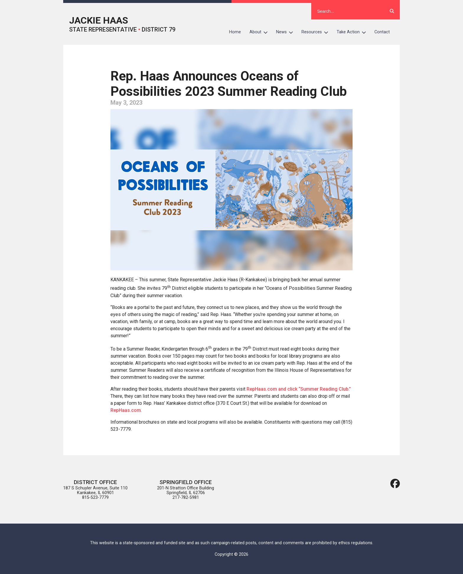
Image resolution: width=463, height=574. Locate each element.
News (286, 32)
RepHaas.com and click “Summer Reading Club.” (299, 389)
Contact (382, 31)
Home (235, 31)
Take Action (353, 32)
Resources (316, 32)
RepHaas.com (125, 410)
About (261, 32)
